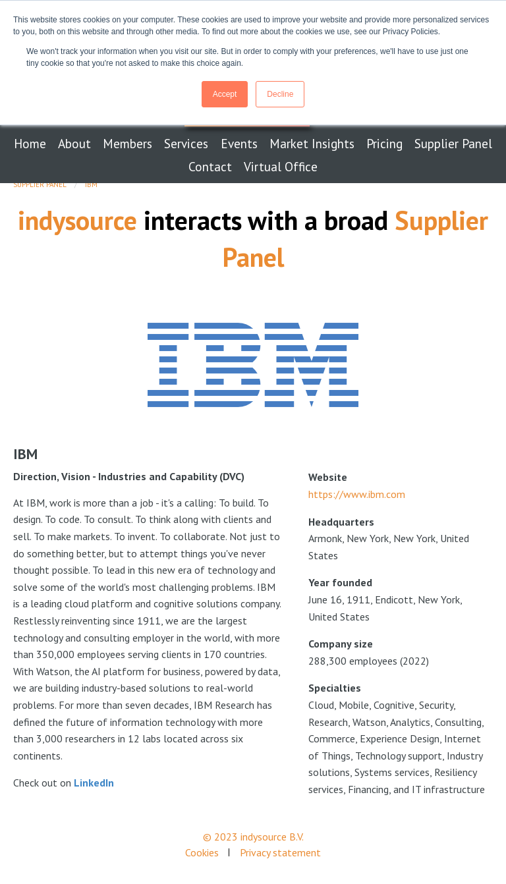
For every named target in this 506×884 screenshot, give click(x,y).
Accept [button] (225, 94)
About (74, 143)
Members (127, 143)
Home (30, 143)
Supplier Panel (453, 143)
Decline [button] (280, 94)
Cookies (202, 852)
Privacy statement (280, 852)
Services (186, 143)
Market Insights (311, 143)
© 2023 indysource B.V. (253, 836)
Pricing (384, 143)
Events (239, 143)
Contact (210, 166)
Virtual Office (281, 166)
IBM (91, 184)
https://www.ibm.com (356, 494)
